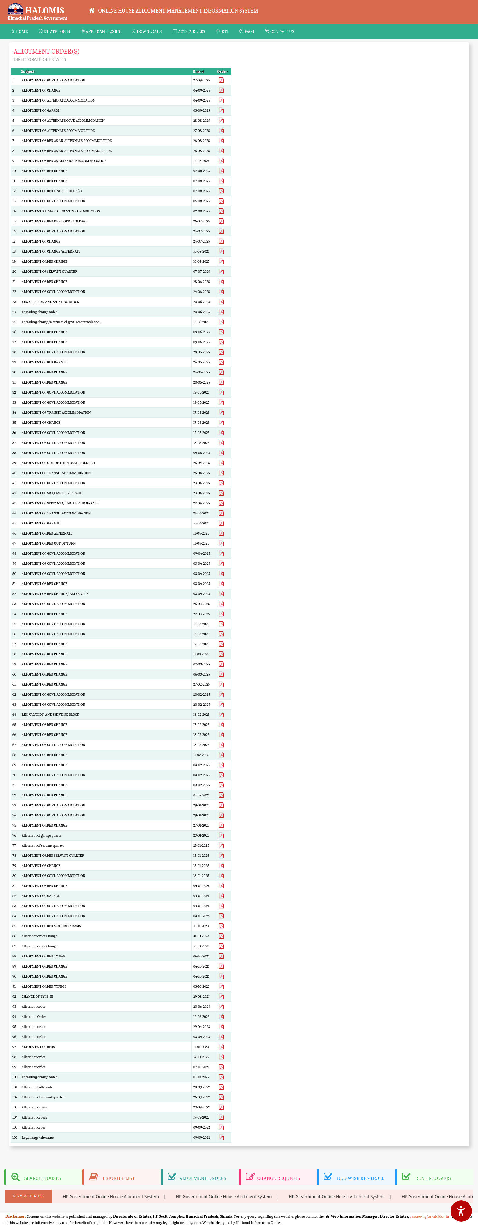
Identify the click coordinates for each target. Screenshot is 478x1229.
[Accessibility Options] (461, 1211)
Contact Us (279, 31)
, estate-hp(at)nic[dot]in (429, 1216)
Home (19, 31)
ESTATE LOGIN (54, 31)
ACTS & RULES (189, 31)
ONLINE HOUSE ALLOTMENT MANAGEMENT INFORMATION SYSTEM (173, 10)
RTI (222, 31)
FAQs (246, 31)
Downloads (146, 31)
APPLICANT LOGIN (100, 31)
